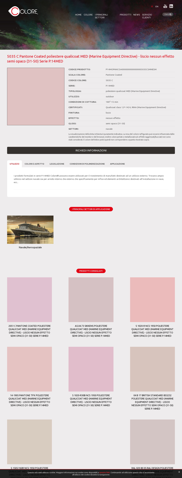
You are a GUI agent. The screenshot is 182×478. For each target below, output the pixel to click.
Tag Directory (17, 433)
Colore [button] (84, 14)
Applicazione (117, 164)
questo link (104, 472)
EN (155, 6)
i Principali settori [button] (104, 14)
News (138, 14)
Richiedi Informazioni (91, 150)
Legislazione (57, 164)
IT (150, 6)
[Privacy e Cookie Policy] (16, 464)
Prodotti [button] (125, 14)
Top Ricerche (38, 433)
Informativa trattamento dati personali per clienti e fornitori (30, 469)
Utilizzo (14, 164)
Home (73, 14)
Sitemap (69, 433)
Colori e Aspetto (34, 164)
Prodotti (55, 433)
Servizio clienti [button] (154, 14)
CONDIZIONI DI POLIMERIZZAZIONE (87, 164)
